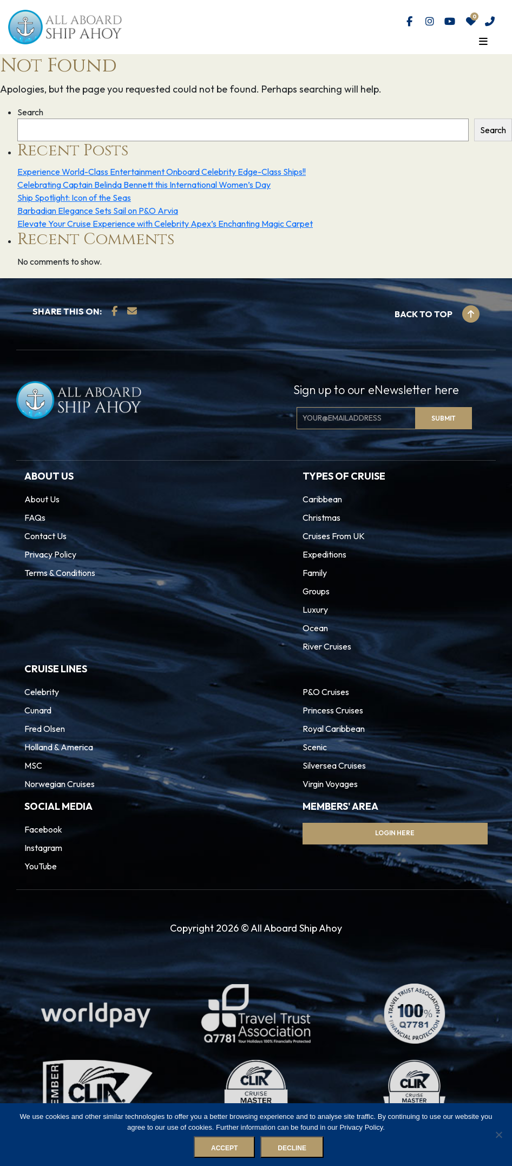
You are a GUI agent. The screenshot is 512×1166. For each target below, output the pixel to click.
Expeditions (324, 554)
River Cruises (327, 646)
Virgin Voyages (330, 783)
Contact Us (45, 535)
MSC (33, 765)
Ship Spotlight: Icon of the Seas (74, 197)
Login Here (395, 833)
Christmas (321, 517)
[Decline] (498, 1134)
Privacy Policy (50, 554)
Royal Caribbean (334, 728)
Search (30, 112)
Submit (443, 418)
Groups (316, 591)
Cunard (37, 710)
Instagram (43, 847)
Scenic (315, 747)
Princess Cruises (333, 710)
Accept (224, 1148)
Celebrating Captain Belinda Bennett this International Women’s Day (144, 184)
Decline (292, 1148)
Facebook (43, 829)
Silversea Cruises (334, 765)
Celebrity (41, 691)
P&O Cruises (326, 691)
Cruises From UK (334, 535)
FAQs (34, 517)
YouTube (40, 866)
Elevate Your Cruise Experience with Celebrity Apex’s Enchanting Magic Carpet (165, 223)
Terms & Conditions (59, 572)
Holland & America (58, 747)
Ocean (315, 628)
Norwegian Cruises (59, 783)
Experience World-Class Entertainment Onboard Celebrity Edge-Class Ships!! (161, 171)
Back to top (437, 314)
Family (315, 572)
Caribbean (322, 499)
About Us (42, 499)
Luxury (315, 609)
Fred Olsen (44, 728)
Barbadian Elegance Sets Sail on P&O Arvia (97, 210)
